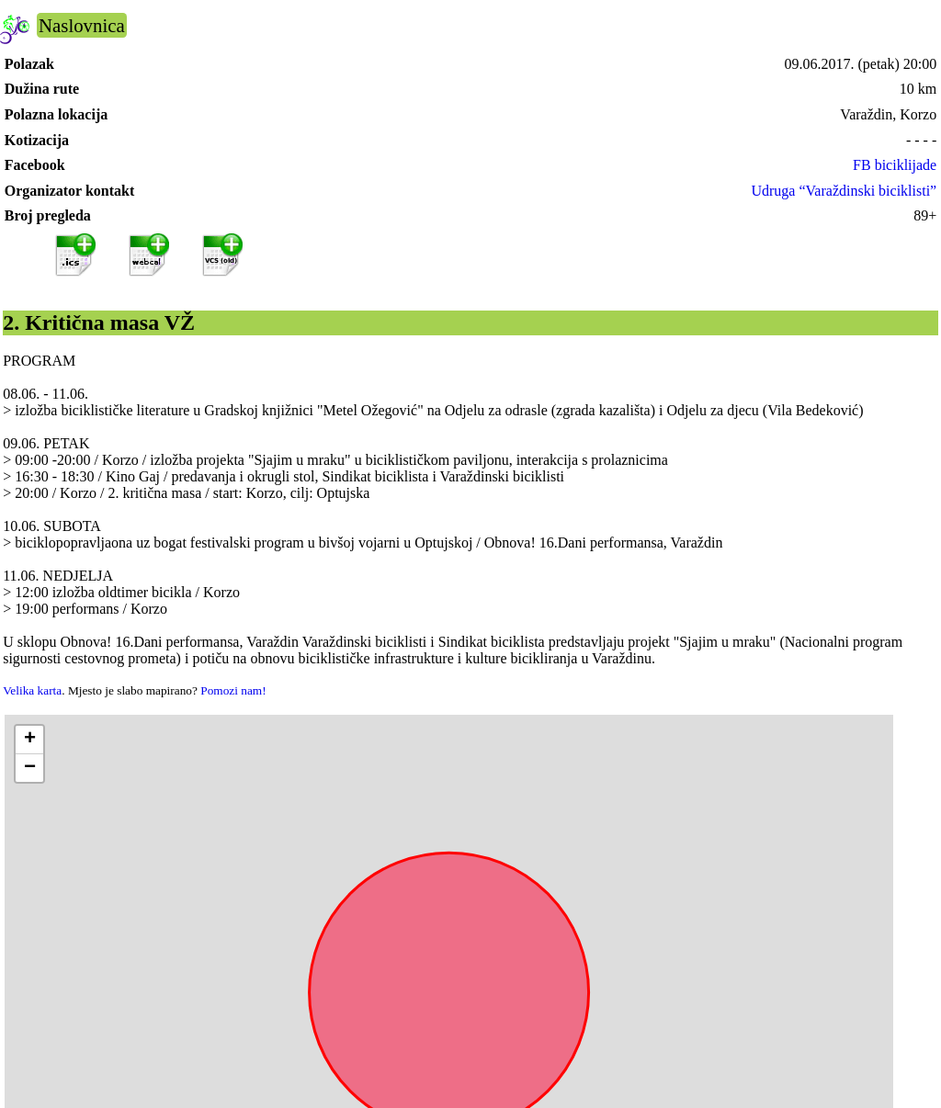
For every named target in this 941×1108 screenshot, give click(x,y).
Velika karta (32, 690)
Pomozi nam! (233, 690)
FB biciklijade (894, 165)
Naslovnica (82, 25)
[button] (29, 740)
